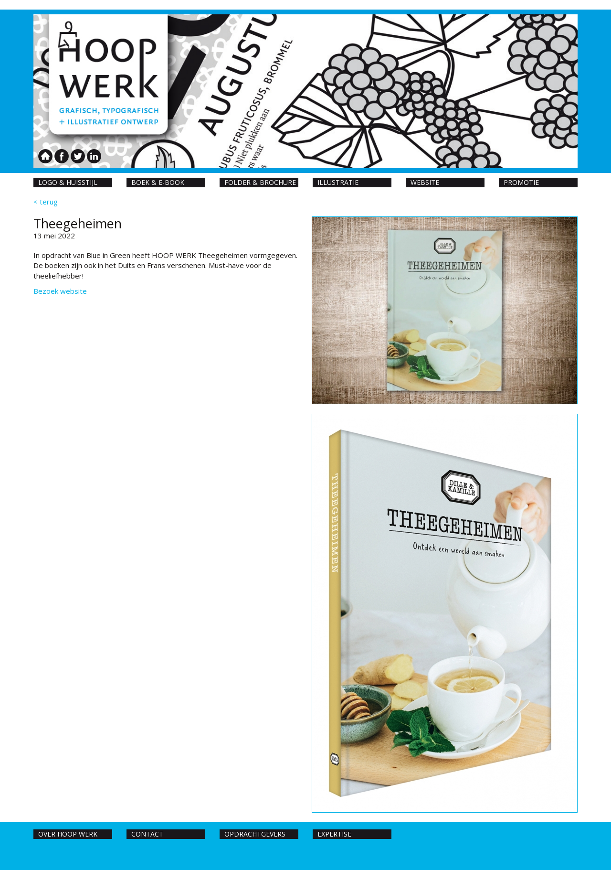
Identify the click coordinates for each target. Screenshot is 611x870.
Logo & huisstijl (67, 182)
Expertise (334, 833)
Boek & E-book (157, 182)
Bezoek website (60, 291)
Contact (147, 833)
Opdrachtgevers (254, 833)
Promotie (521, 182)
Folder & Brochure (260, 182)
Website (425, 182)
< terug (45, 201)
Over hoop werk (67, 833)
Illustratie (337, 182)
